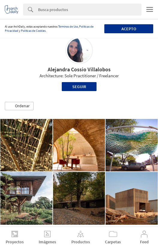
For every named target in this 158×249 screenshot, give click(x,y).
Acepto (128, 28)
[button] (19, 106)
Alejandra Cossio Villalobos (79, 69)
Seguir (79, 86)
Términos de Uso (68, 26)
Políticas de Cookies (33, 31)
